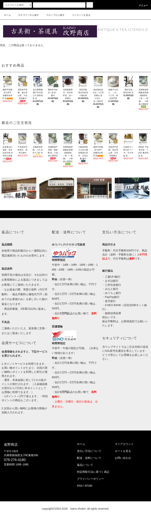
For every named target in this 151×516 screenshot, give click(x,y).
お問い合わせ (123, 457)
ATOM (88, 485)
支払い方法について (89, 451)
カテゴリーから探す (26, 15)
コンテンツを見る (78, 15)
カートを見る (123, 451)
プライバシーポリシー (90, 478)
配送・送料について (89, 457)
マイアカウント (124, 444)
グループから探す (53, 15)
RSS (80, 485)
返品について (85, 464)
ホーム (7, 15)
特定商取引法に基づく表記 (93, 471)
